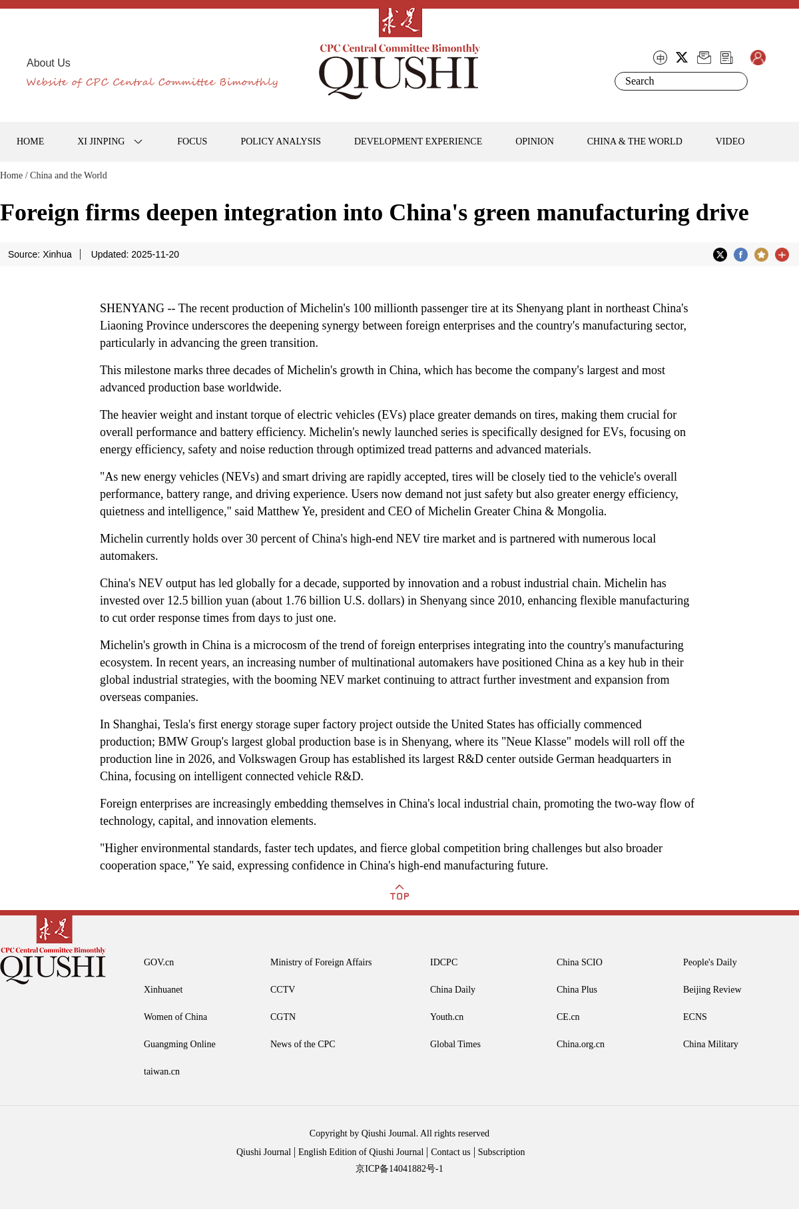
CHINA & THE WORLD (634, 141)
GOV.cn (159, 962)
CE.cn (568, 1017)
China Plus (577, 990)
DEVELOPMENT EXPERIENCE (418, 141)
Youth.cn (446, 1017)
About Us (49, 63)
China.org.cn (581, 1044)
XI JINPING (101, 141)
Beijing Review (712, 990)
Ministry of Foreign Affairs (321, 962)
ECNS (695, 1017)
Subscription (501, 1152)
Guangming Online (180, 1044)
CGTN (283, 1017)
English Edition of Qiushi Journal (360, 1152)
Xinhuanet (163, 990)
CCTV (282, 990)
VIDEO (730, 141)
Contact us (451, 1152)
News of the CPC (303, 1044)
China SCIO (580, 962)
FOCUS (192, 141)
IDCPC (443, 962)
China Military (710, 1044)
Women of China (175, 1017)
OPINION (534, 141)
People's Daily (710, 962)
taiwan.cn (162, 1072)
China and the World (68, 175)
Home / (14, 175)
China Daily (452, 990)
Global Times (455, 1044)
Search (735, 81)
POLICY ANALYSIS (280, 141)
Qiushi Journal (263, 1152)
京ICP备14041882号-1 (399, 1169)
